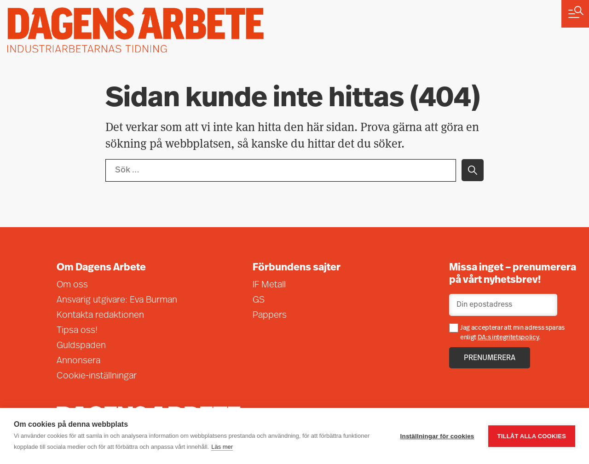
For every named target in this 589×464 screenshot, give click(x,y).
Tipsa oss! (77, 330)
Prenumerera (489, 358)
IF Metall (269, 285)
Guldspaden (81, 345)
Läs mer (222, 446)
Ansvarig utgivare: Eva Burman (117, 300)
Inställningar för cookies (437, 436)
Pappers (270, 315)
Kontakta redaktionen (100, 315)
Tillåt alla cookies (531, 436)
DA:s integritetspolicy (508, 337)
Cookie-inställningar (97, 376)
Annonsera (78, 361)
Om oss (72, 285)
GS (259, 300)
